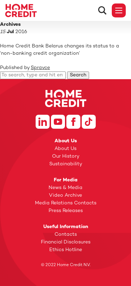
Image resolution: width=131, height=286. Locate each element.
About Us (65, 148)
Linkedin (43, 122)
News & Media (65, 187)
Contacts (65, 234)
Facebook (73, 122)
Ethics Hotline (65, 250)
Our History (65, 156)
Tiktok (89, 122)
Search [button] (78, 75)
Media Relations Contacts (65, 203)
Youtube (58, 122)
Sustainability (65, 164)
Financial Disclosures (65, 242)
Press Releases (66, 210)
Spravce (40, 67)
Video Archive (65, 195)
